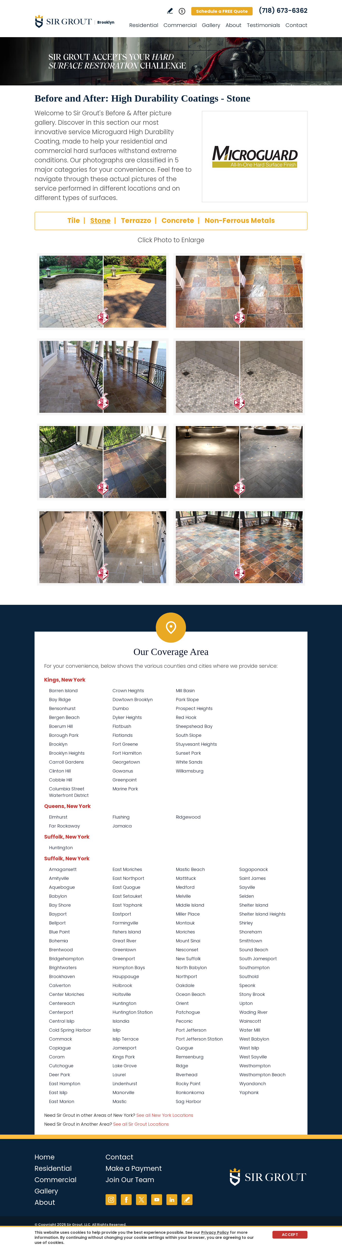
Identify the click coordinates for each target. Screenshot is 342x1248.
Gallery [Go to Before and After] (211, 25)
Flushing (121, 817)
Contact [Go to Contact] (296, 25)
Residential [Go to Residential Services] (143, 25)
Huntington (61, 848)
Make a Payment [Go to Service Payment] (134, 1168)
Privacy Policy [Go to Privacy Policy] (215, 1232)
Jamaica (122, 826)
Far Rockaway (64, 826)
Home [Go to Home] (45, 1157)
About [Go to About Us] (234, 25)
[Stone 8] (239, 547)
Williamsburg (190, 771)
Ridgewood (188, 817)
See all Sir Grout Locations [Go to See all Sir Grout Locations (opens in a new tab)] (141, 1124)
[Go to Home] (78, 21)
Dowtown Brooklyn (133, 699)
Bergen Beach (64, 717)
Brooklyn (58, 744)
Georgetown (126, 762)
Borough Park (63, 735)
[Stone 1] (103, 291)
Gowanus (123, 771)
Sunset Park (188, 753)
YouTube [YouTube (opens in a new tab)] (156, 1199)
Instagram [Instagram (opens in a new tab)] (111, 1199)
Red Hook (186, 717)
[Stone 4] (239, 376)
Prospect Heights (194, 708)
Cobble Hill (60, 780)
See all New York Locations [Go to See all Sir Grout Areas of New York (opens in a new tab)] (164, 1115)
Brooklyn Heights (67, 753)
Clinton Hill (60, 771)
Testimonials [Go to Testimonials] (263, 25)
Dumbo (121, 708)
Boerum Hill (61, 726)
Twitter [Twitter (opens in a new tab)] (141, 1199)
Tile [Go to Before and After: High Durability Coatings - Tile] (73, 220)
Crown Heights (128, 691)
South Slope (188, 735)
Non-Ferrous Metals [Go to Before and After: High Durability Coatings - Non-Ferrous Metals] (240, 220)
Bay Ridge (60, 699)
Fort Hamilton (127, 753)
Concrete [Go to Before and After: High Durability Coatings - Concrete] (178, 220)
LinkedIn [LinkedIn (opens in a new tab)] (171, 1199)
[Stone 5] (103, 462)
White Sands (189, 762)
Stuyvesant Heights (196, 744)
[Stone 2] (239, 291)
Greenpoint (125, 780)
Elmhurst (58, 817)
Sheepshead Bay (194, 726)
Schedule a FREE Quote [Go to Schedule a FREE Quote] (222, 11)
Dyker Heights (127, 717)
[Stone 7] (103, 547)
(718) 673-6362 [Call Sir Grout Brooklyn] (283, 10)
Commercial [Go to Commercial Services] (180, 25)
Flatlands (123, 735)
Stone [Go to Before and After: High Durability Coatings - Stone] (100, 220)
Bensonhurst (62, 708)
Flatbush (122, 726)
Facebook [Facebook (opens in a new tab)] (126, 1199)
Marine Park (125, 789)
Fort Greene (125, 744)
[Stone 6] (239, 462)
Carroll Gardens (66, 762)
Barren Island (63, 691)
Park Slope (187, 699)
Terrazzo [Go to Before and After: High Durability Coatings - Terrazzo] (136, 220)
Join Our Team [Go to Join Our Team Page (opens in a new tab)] (130, 1180)
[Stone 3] (103, 376)
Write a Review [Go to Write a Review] (170, 11)
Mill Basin (185, 691)
